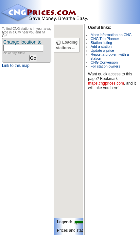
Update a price (102, 50)
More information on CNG (111, 35)
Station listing (101, 43)
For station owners (105, 66)
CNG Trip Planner (105, 39)
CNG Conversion (104, 62)
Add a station (101, 47)
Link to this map (15, 65)
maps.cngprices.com (106, 83)
